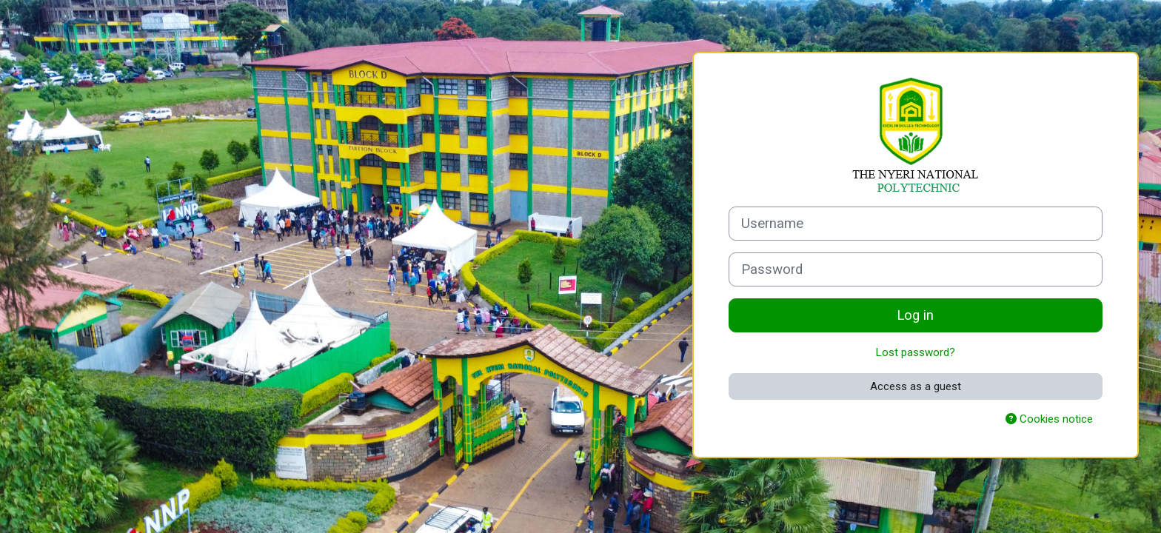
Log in (915, 315)
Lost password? (915, 352)
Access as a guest (915, 386)
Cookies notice (1049, 419)
